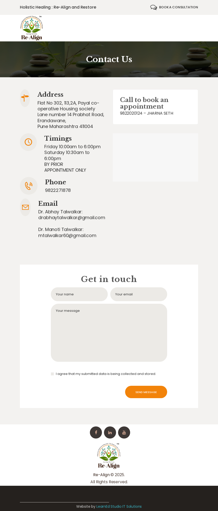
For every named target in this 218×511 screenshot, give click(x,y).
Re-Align (101, 475)
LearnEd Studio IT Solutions (119, 506)
